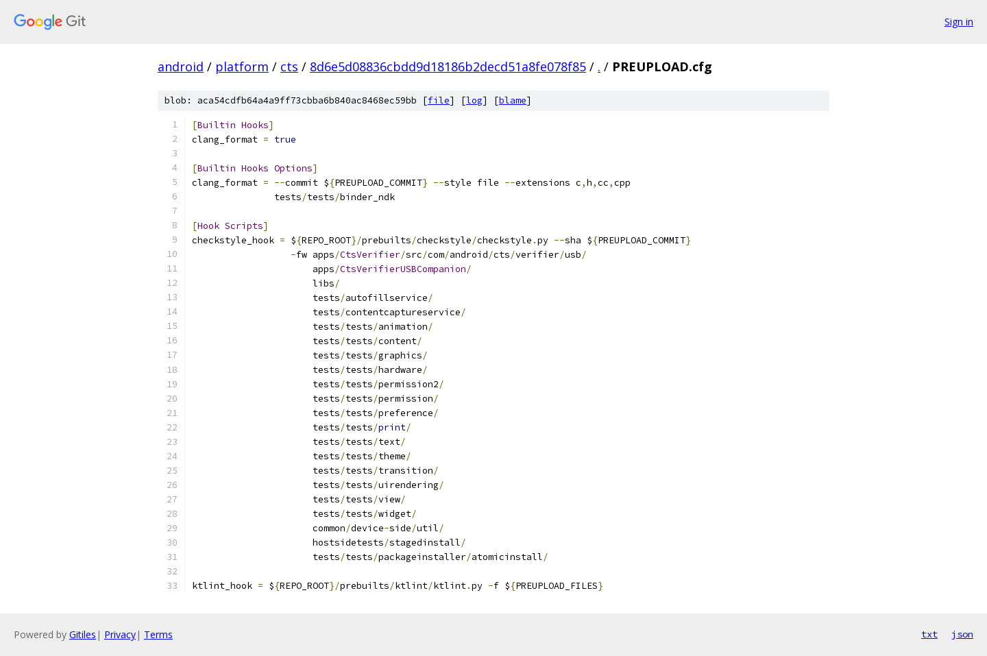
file (439, 100)
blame (512, 100)
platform (242, 66)
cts (289, 66)
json (962, 634)
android (181, 66)
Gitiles (82, 634)
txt (929, 634)
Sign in (959, 21)
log (474, 100)
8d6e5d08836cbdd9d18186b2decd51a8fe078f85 (448, 66)
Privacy (120, 634)
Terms (158, 634)
